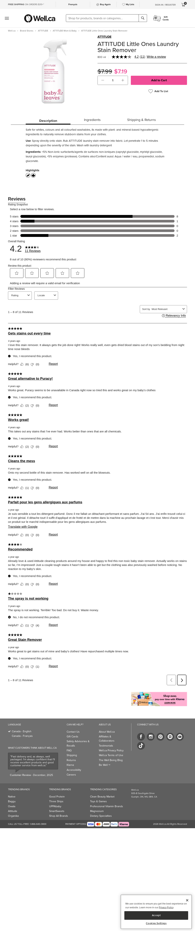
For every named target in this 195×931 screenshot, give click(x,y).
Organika (13, 816)
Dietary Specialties (101, 816)
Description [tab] (48, 120)
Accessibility (74, 770)
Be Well (104, 765)
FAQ (69, 750)
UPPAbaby (55, 806)
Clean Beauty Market (102, 797)
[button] (103, 80)
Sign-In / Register (165, 5)
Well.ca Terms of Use (111, 755)
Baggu (12, 801)
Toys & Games (98, 801)
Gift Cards (72, 737)
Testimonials (106, 746)
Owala (11, 806)
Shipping (72, 755)
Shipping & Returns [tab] (141, 119)
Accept (156, 915)
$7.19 (120, 71)
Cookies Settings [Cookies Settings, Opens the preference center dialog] (156, 923)
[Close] (187, 900)
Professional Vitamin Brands (106, 806)
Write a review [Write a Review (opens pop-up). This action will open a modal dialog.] (156, 56)
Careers (71, 775)
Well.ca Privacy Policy (111, 750)
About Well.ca (107, 732)
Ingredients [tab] (92, 119)
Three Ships (56, 801)
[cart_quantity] (113, 80)
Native (11, 797)
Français (72, 4)
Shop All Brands (58, 816)
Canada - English (21, 731)
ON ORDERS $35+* (26, 4)
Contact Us (73, 732)
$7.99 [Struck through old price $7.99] (105, 71)
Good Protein (57, 797)
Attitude (12, 811)
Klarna (70, 765)
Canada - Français (22, 736)
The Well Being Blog (111, 760)
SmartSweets (56, 811)
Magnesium (97, 811)
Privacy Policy (166, 907)
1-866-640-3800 (38, 824)
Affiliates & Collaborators (106, 739)
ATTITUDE (104, 37)
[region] (156, 912)
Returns (71, 760)
